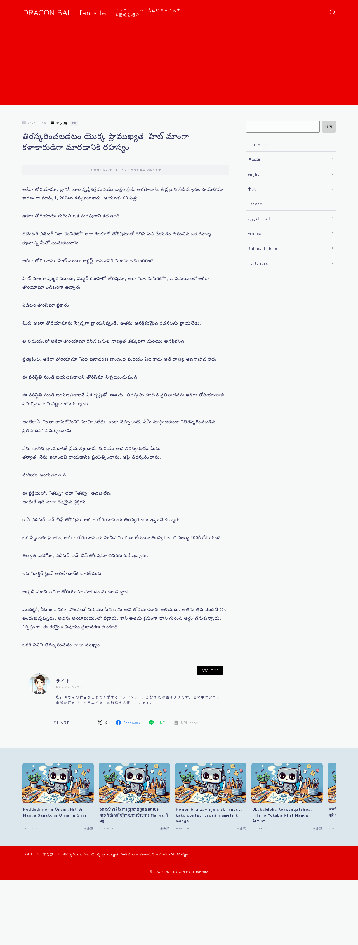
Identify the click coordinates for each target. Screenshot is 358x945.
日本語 (254, 159)
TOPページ (258, 144)
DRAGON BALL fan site (64, 12)
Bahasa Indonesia (265, 248)
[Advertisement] (179, 66)
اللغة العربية (260, 218)
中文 (252, 189)
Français (256, 233)
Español (255, 203)
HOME (28, 854)
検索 (329, 126)
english (255, 174)
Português (258, 263)
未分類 (59, 123)
